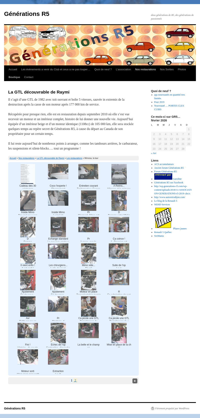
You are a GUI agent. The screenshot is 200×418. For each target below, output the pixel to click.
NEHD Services (162, 204)
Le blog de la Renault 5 (165, 200)
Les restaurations (74, 158)
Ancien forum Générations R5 (169, 167)
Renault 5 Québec (163, 232)
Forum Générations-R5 (165, 171)
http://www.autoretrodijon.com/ (169, 197)
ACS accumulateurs (164, 164)
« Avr (153, 153)
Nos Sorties (167, 69)
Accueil (13, 69)
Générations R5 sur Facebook (168, 182)
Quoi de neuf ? (103, 69)
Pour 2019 (159, 102)
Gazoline (168, 178)
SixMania (159, 235)
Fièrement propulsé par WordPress (172, 408)
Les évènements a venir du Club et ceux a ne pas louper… (55, 69)
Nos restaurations (145, 69)
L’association (123, 69)
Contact (28, 77)
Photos (182, 69)
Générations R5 (26, 13)
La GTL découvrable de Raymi (50, 158)
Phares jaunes (170, 228)
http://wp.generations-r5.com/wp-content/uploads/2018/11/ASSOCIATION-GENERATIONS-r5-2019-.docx (173, 190)
